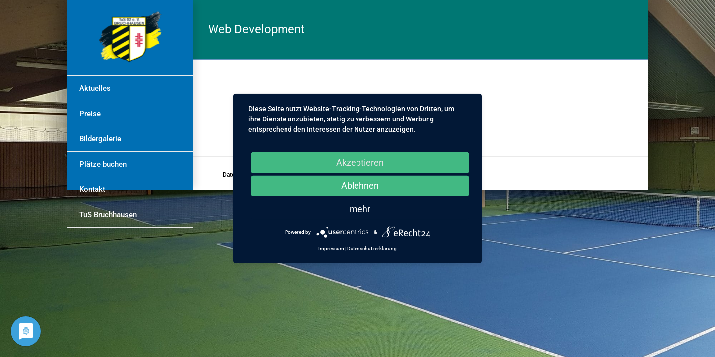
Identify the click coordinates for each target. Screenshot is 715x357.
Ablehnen (360, 185)
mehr (360, 209)
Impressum (331, 248)
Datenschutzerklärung (372, 248)
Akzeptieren (360, 162)
